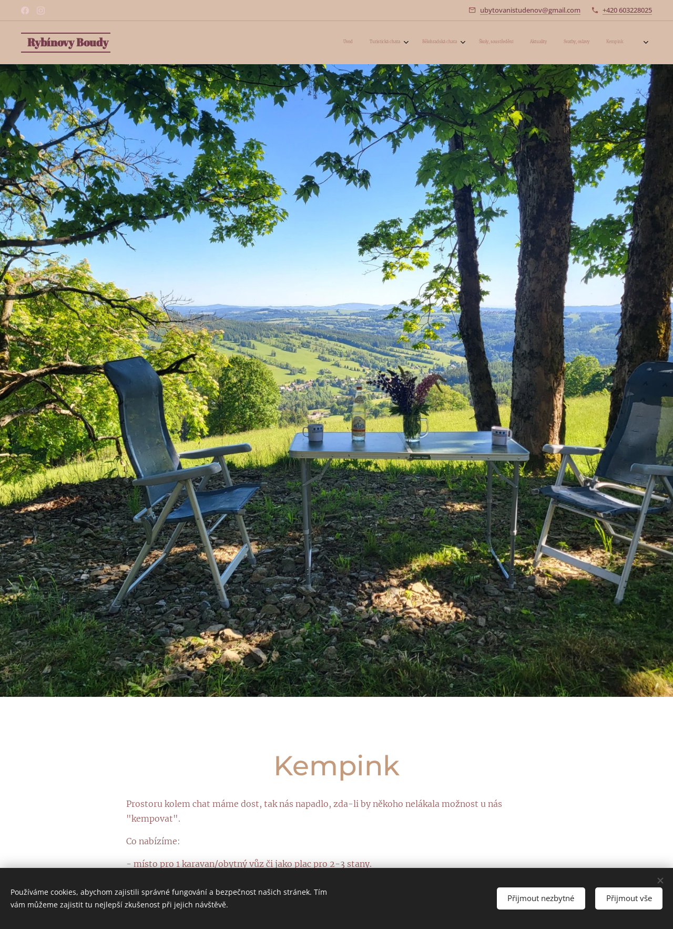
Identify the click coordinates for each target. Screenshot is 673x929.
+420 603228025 (627, 10)
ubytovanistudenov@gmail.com (530, 10)
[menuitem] (509, 42)
